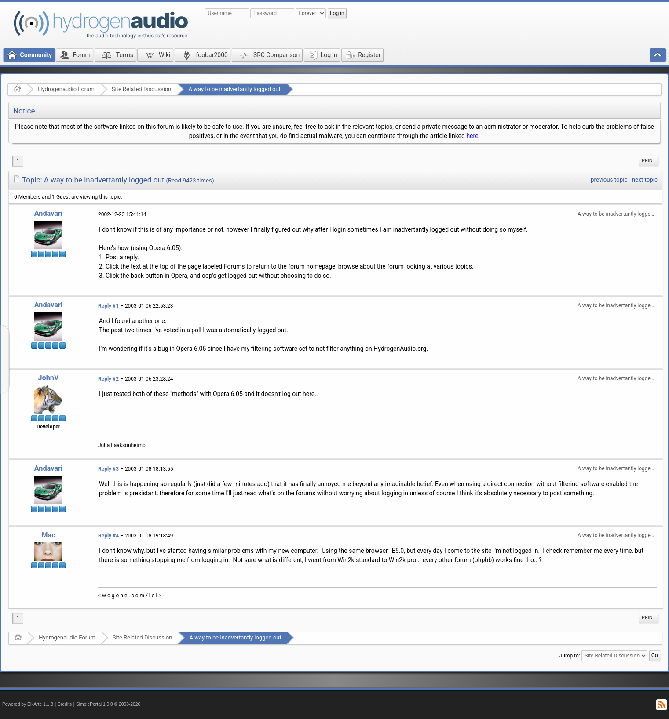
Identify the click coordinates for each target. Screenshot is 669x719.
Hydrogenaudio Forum (66, 89)
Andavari (48, 213)
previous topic (609, 179)
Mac (48, 535)
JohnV (48, 378)
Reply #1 (108, 306)
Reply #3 (108, 469)
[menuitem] (648, 161)
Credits (65, 704)
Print (648, 160)
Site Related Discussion (142, 89)
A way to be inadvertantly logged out (234, 89)
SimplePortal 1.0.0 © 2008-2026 (108, 704)
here (472, 135)
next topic (645, 179)
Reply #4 (108, 536)
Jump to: (569, 655)
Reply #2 (108, 379)
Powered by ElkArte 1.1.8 (27, 704)
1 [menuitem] (17, 161)
